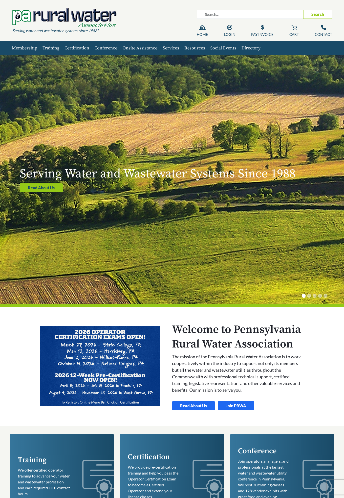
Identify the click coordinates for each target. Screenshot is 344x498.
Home (202, 34)
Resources (194, 48)
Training (51, 48)
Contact (323, 34)
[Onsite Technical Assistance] (309, 295)
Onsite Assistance (140, 48)
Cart (294, 34)
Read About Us (41, 187)
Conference (105, 48)
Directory (250, 48)
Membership (24, 48)
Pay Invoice (262, 34)
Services (171, 48)
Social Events (223, 48)
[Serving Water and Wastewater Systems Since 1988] (304, 295)
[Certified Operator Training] (315, 295)
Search (317, 14)
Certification (76, 48)
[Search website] (250, 14)
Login (229, 34)
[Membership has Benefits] (320, 295)
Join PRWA (236, 405)
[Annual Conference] (325, 295)
